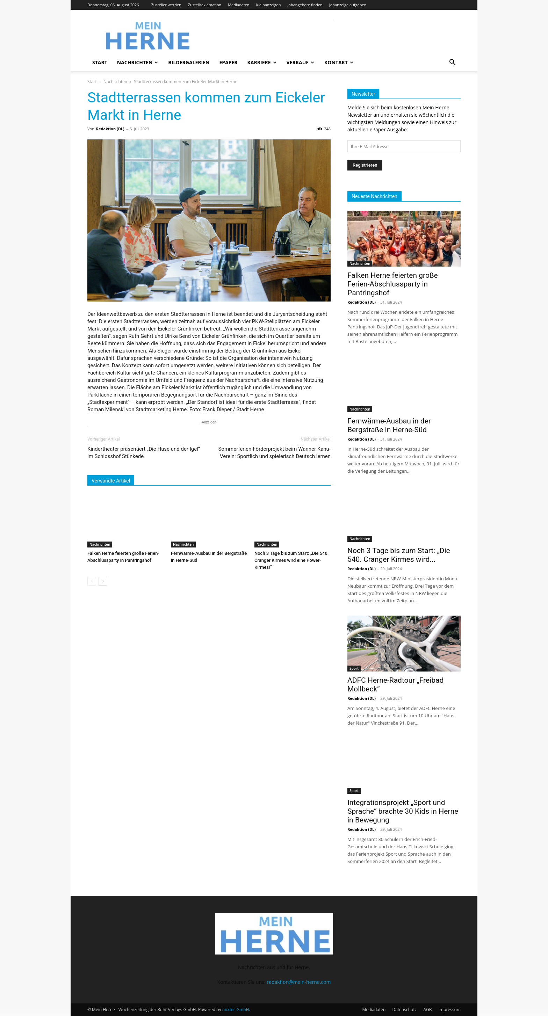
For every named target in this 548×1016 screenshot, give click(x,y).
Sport (354, 668)
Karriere (261, 62)
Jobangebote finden (305, 4)
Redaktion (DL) (110, 128)
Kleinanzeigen (268, 4)
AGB (427, 1010)
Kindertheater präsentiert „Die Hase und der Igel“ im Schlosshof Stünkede (143, 452)
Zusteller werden (166, 4)
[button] (452, 63)
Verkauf (300, 62)
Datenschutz (404, 1010)
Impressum (450, 1010)
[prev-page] (91, 581)
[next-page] (103, 581)
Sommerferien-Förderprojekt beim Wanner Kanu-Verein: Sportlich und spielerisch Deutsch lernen (274, 452)
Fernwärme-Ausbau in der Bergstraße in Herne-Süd (389, 425)
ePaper (228, 62)
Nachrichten (137, 62)
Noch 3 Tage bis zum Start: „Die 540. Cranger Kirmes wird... (398, 555)
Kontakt (338, 62)
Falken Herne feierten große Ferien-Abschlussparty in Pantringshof (392, 284)
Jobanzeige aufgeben (348, 4)
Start (99, 62)
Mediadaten (238, 4)
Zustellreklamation (205, 4)
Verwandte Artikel (111, 481)
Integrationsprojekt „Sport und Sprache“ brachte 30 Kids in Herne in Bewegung (402, 811)
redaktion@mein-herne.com (299, 982)
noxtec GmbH (235, 1010)
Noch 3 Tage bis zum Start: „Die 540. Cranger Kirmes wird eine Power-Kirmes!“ (291, 560)
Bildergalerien (188, 62)
